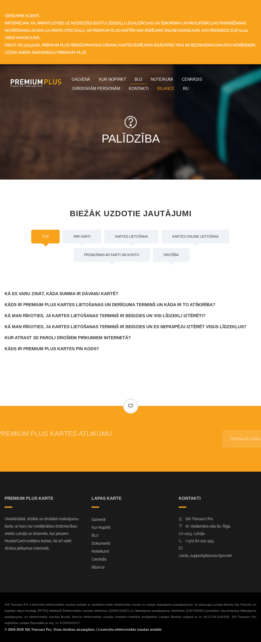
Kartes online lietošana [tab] (195, 236)
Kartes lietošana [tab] (131, 236)
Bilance (165, 88)
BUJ (138, 79)
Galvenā (81, 79)
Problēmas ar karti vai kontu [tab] (111, 255)
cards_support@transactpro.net (205, 556)
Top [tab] (45, 236)
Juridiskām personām (96, 88)
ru (185, 88)
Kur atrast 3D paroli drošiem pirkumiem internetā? (68, 337)
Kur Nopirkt (112, 79)
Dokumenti (100, 543)
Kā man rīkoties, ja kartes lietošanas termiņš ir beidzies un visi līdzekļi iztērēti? (105, 315)
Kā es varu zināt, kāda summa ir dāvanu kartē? (61, 293)
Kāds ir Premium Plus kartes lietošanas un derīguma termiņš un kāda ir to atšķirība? (110, 304)
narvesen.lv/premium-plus (59, 52)
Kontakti (139, 88)
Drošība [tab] (171, 255)
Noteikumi (162, 79)
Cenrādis (192, 79)
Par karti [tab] (82, 236)
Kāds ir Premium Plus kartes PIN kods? (52, 348)
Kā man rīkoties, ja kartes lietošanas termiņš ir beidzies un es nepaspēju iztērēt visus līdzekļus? (126, 326)
